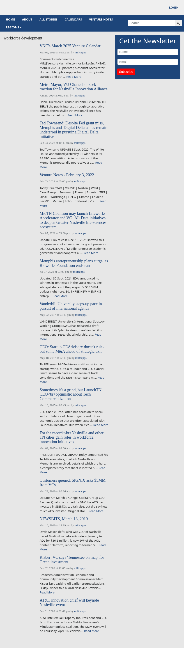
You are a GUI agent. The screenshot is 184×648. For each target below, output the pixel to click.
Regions (12, 27)
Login (174, 7)
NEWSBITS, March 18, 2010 (64, 519)
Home (10, 19)
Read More (73, 77)
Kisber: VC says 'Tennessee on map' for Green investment (72, 559)
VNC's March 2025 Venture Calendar (70, 46)
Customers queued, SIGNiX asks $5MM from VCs (73, 482)
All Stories (48, 19)
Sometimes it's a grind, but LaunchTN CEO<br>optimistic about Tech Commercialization (70, 394)
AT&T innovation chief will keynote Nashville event (69, 602)
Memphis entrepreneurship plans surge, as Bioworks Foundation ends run (74, 263)
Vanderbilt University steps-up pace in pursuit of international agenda (71, 306)
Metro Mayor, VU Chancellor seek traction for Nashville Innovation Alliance (74, 86)
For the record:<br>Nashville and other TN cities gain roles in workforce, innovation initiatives (72, 437)
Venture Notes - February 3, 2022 (67, 175)
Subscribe (126, 71)
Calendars (73, 19)
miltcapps (80, 52)
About (27, 19)
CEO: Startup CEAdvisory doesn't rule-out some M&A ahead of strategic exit (72, 349)
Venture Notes (101, 19)
